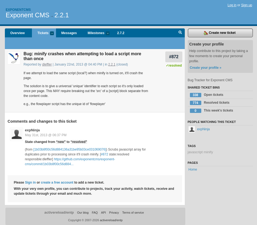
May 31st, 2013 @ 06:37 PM (46, 135)
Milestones (96, 33)
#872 (174, 56)
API (103, 212)
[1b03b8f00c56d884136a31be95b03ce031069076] (69, 149)
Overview (17, 33)
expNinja (32, 130)
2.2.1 (61, 15)
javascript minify (200, 152)
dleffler (47, 64)
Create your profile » (206, 68)
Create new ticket (220, 33)
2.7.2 (120, 33)
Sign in (30, 182)
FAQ (95, 212)
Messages (69, 33)
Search (180, 33)
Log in (232, 5)
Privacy (114, 212)
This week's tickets (211, 111)
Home (193, 169)
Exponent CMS (27, 15)
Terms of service (133, 212)
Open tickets (206, 95)
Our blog (82, 212)
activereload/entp (59, 212)
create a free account (57, 182)
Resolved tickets (210, 103)
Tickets (43, 33)
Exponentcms (18, 10)
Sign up (246, 5)
